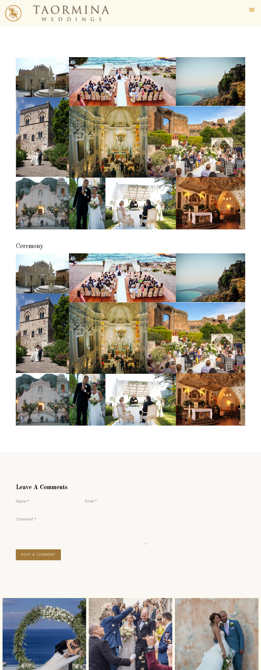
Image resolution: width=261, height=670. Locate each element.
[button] (251, 9)
